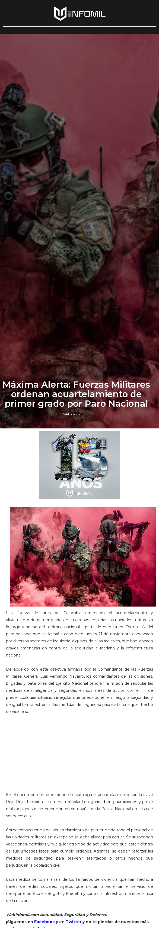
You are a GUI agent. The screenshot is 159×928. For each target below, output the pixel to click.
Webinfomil (72, 574)
